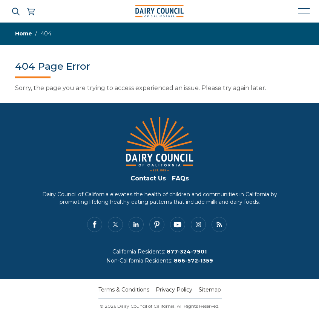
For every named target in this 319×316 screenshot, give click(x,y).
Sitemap (210, 289)
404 (46, 33)
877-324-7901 (187, 251)
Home (23, 33)
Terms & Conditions (123, 289)
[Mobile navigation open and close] (304, 11)
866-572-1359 (193, 260)
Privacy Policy (174, 289)
